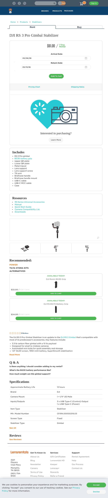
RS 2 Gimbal (68, 337)
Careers (34, 468)
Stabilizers (37, 22)
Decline (96, 492)
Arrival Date (56, 54)
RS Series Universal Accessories (30, 202)
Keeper (53, 464)
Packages (68, 11)
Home (13, 22)
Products (24, 22)
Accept (96, 485)
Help (74, 460)
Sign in (94, 3)
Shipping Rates (77, 87)
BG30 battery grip (23, 159)
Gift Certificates (57, 457)
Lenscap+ (54, 468)
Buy (79, 27)
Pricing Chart (34, 87)
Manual (18, 204)
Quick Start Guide (23, 207)
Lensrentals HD (57, 460)
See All (12, 428)
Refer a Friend (57, 476)
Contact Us (77, 468)
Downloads (20, 212)
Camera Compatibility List (27, 209)
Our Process (77, 464)
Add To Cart (56, 76)
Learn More (56, 140)
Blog (32, 460)
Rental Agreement (80, 457)
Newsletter (35, 464)
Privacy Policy (37, 476)
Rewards (54, 472)
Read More (14, 355)
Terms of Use (36, 472)
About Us (34, 457)
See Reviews (15, 439)
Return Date (56, 63)
